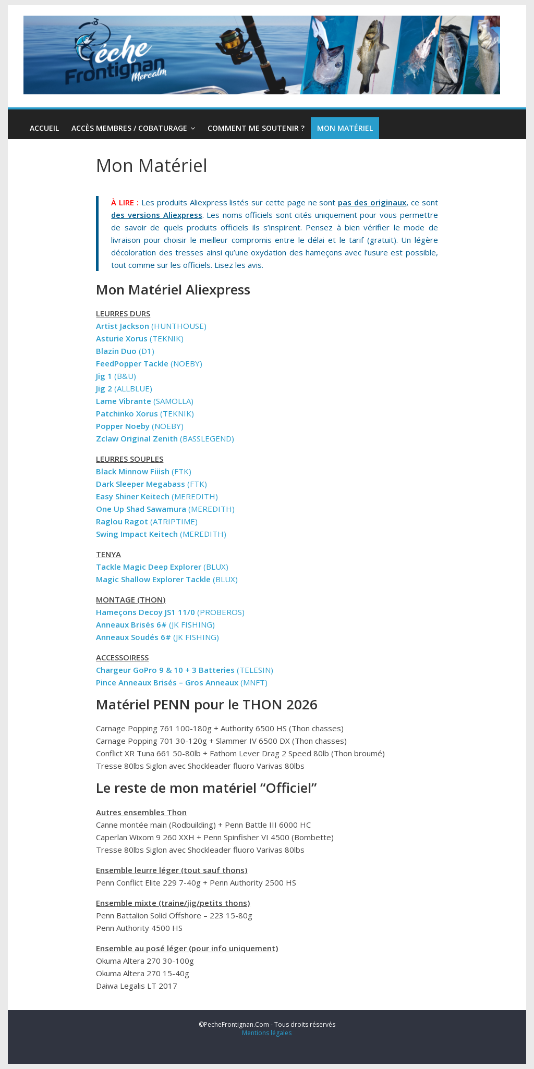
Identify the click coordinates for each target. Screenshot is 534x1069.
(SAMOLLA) (144, 401)
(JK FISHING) (155, 624)
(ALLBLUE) (124, 388)
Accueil (44, 128)
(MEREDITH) (157, 496)
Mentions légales (267, 1032)
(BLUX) (162, 566)
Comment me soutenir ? (256, 128)
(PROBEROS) (170, 612)
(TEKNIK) (140, 338)
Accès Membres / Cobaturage (129, 128)
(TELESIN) (184, 670)
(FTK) (143, 471)
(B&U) (116, 376)
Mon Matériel (345, 128)
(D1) (125, 351)
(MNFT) (182, 682)
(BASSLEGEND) (165, 438)
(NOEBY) (149, 363)
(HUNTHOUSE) (151, 326)
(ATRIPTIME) (147, 521)
